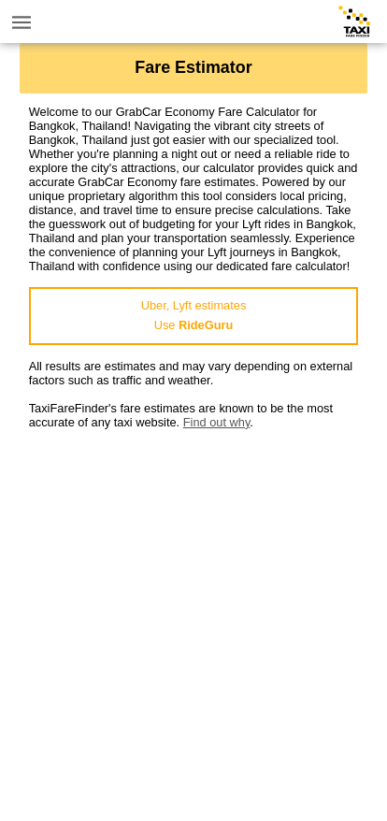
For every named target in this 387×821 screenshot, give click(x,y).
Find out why (217, 422)
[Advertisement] (193, 622)
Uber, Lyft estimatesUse (194, 315)
